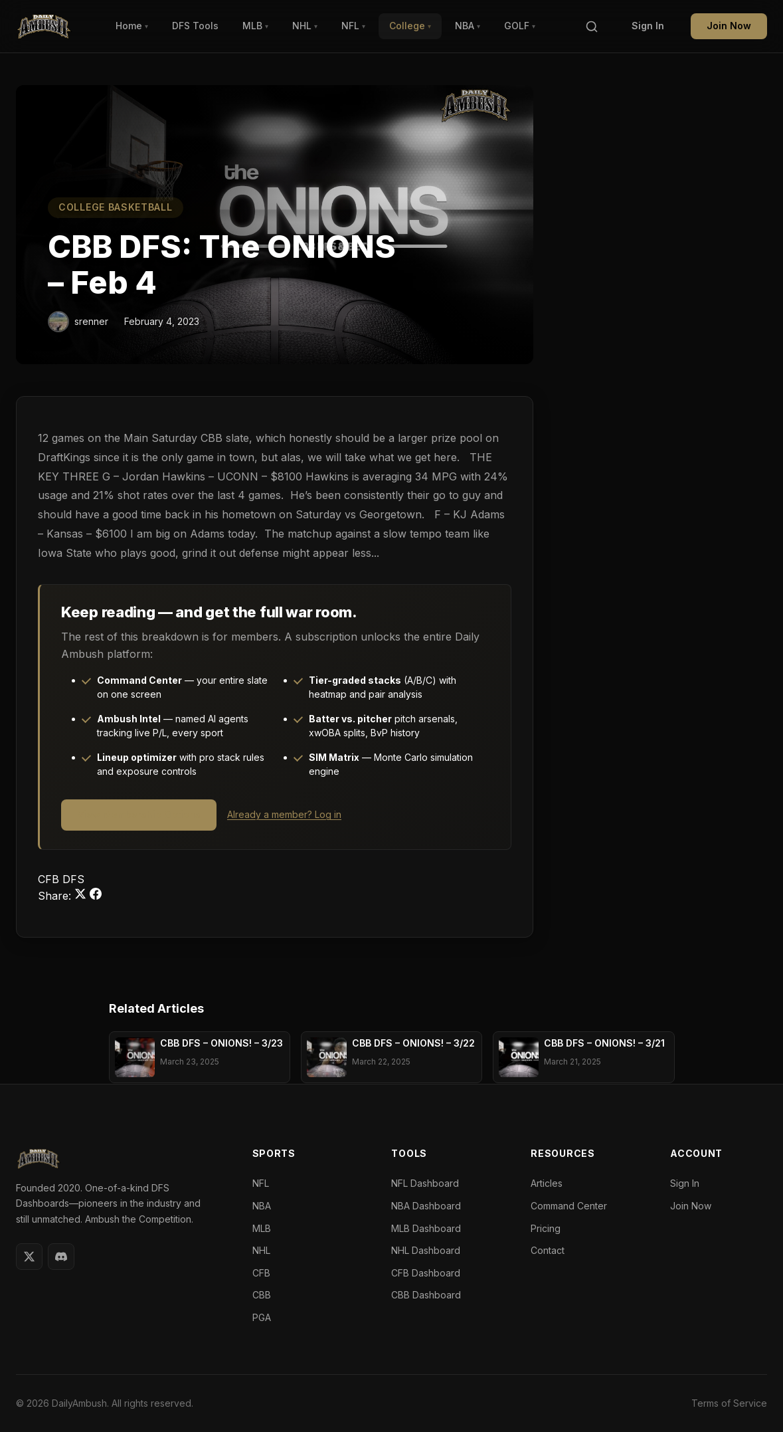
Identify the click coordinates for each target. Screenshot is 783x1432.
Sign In (648, 25)
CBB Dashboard (426, 1294)
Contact (548, 1250)
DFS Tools (195, 25)
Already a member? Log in (284, 814)
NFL (353, 25)
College (410, 25)
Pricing (546, 1228)
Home (132, 25)
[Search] (591, 26)
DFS (73, 879)
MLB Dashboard (426, 1228)
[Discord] (61, 1256)
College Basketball (115, 207)
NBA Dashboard (426, 1205)
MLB (255, 25)
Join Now (729, 25)
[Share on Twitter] (82, 895)
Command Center (569, 1205)
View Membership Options (139, 814)
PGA (261, 1317)
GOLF (519, 25)
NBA (467, 25)
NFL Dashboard (425, 1183)
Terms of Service (729, 1403)
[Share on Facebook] (96, 895)
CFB (50, 879)
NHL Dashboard (425, 1250)
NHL (304, 25)
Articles (547, 1183)
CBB (261, 1294)
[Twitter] (29, 1256)
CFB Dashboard (425, 1273)
